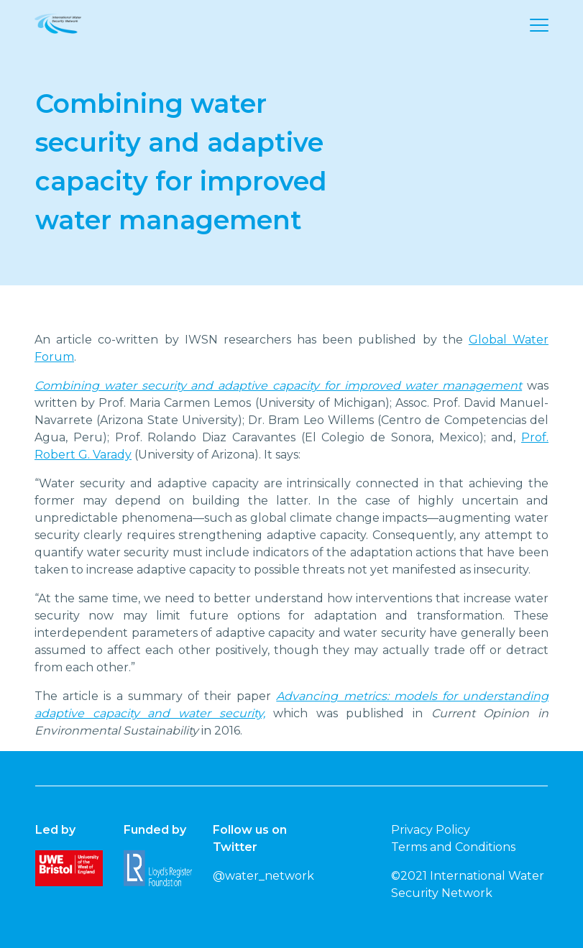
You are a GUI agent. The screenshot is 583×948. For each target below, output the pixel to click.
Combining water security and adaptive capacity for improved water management (278, 385)
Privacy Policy (430, 830)
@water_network (263, 876)
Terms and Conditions (453, 847)
